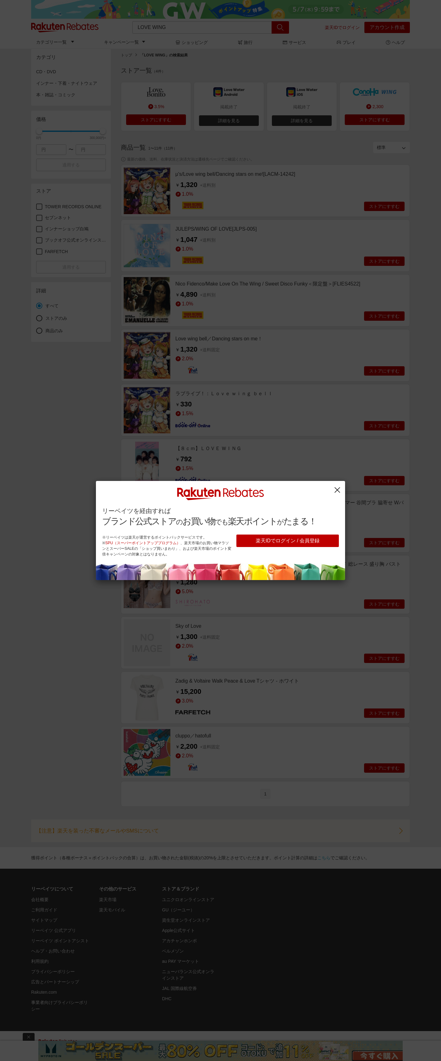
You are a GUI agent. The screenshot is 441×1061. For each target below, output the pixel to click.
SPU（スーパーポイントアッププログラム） (142, 543)
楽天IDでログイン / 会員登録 (288, 540)
